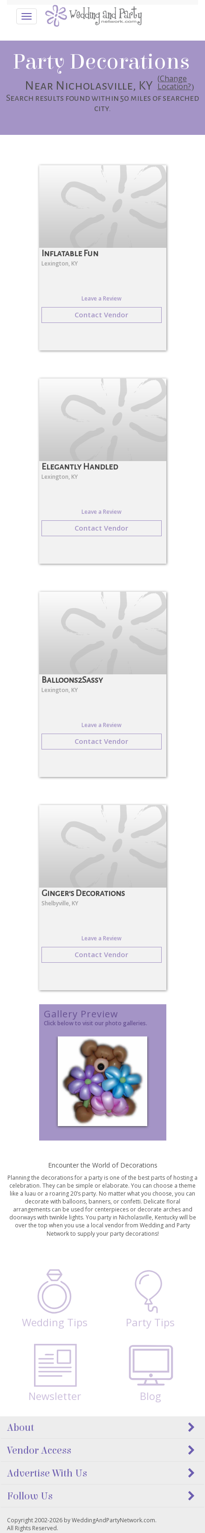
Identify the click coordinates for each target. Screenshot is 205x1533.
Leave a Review (102, 298)
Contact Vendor (101, 314)
